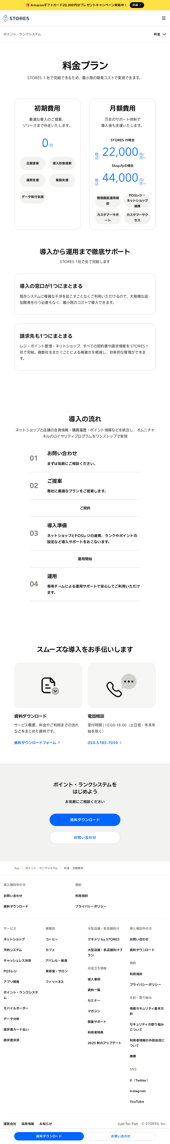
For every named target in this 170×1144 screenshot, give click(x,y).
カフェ (50, 950)
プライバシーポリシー (91, 906)
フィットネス (55, 982)
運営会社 (10, 1124)
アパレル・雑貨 (56, 960)
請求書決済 (11, 1040)
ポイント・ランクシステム (22, 34)
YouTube (137, 1101)
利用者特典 (95, 1032)
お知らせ (45, 1124)
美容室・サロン (57, 971)
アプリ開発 (11, 982)
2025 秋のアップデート (105, 1043)
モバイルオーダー (16, 1008)
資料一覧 (94, 990)
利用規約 (81, 896)
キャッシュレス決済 (17, 960)
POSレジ (10, 971)
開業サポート (97, 1022)
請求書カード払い (16, 1029)
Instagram (138, 1091)
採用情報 (27, 1124)
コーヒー (52, 939)
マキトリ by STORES (104, 939)
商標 (133, 1056)
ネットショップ (14, 939)
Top (16, 868)
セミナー (94, 1000)
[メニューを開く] (163, 18)
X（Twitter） (140, 1080)
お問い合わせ (85, 837)
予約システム (13, 950)
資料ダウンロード (85, 819)
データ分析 (11, 1019)
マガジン (94, 1011)
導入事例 (94, 979)
